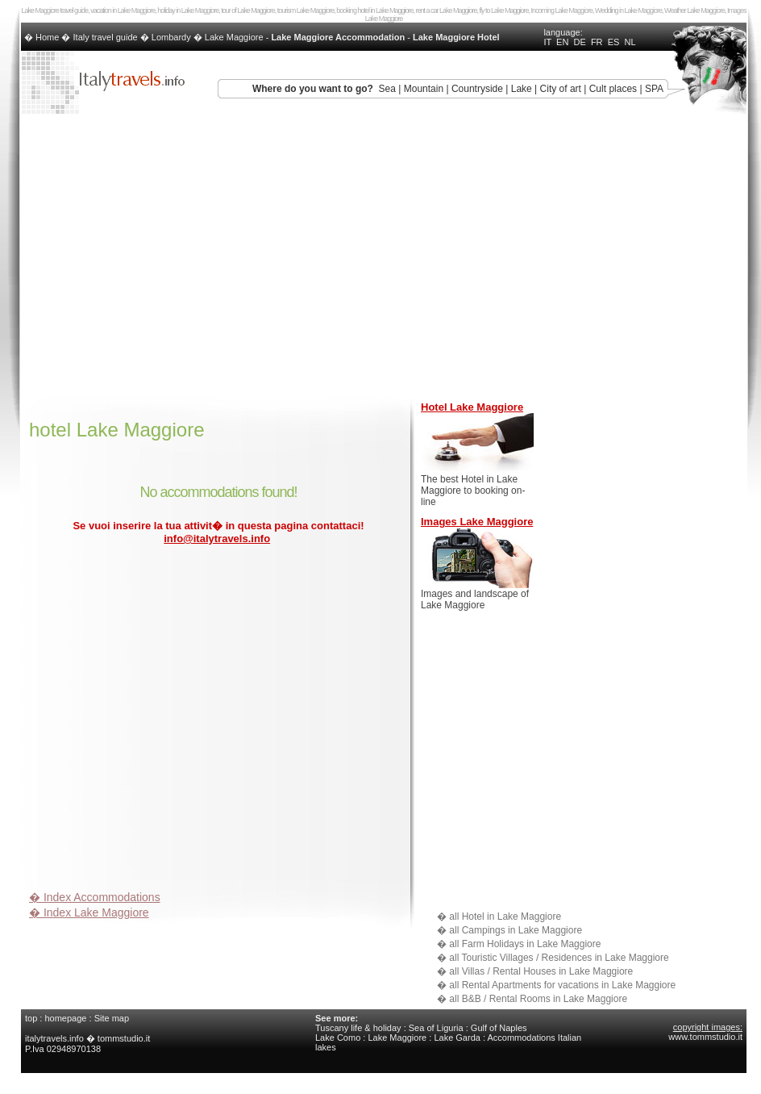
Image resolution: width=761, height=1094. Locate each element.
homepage (65, 1018)
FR (597, 42)
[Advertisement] (151, 720)
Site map (111, 1018)
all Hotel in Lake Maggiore (505, 916)
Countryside (477, 88)
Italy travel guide (105, 37)
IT (547, 42)
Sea (387, 88)
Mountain (423, 88)
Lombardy (171, 37)
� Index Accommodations (94, 897)
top (31, 1018)
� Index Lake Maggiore (89, 912)
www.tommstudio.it (705, 1037)
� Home (42, 37)
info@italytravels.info (217, 538)
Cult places (613, 88)
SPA (654, 88)
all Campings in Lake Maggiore (515, 930)
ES (614, 42)
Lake (521, 88)
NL (630, 42)
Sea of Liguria (436, 1028)
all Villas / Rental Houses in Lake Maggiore (541, 971)
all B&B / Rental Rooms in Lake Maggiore (538, 998)
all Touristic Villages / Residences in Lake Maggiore (558, 957)
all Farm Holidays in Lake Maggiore (525, 944)
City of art (560, 88)
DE (579, 42)
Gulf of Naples (499, 1028)
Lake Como (337, 1037)
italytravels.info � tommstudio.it (88, 1038)
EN (562, 42)
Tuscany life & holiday (358, 1028)
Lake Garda (457, 1037)
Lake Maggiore (234, 37)
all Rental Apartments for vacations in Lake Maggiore (562, 985)
